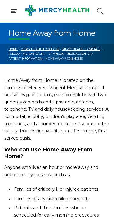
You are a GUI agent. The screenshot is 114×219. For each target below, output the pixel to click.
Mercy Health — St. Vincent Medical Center (57, 53)
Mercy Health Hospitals (81, 49)
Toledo (14, 53)
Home (13, 49)
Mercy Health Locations (40, 49)
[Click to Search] (100, 11)
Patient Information (26, 58)
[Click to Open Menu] (14, 11)
